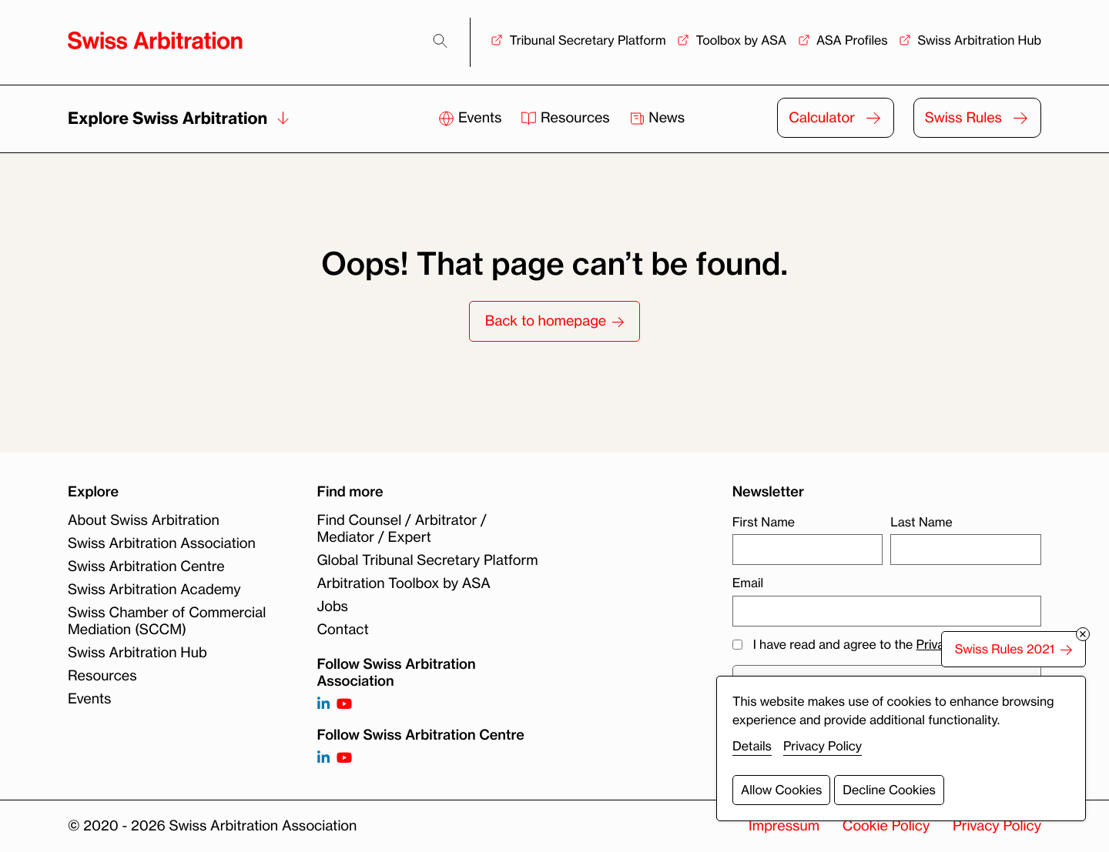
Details (752, 745)
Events (471, 117)
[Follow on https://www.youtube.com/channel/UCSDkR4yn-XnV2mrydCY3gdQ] (344, 704)
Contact (343, 629)
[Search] (440, 41)
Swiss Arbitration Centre (146, 566)
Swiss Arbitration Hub (979, 40)
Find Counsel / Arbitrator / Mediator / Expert (402, 529)
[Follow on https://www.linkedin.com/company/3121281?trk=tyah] (323, 704)
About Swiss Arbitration (143, 520)
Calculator (822, 117)
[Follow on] (323, 758)
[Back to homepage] (155, 40)
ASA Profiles (852, 40)
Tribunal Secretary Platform (587, 40)
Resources (567, 117)
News (657, 117)
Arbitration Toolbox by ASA (404, 583)
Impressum (784, 825)
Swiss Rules (963, 117)
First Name (763, 522)
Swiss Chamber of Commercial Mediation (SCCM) (167, 621)
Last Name (921, 522)
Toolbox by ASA (740, 40)
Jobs (332, 606)
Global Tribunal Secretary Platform (427, 560)
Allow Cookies (781, 789)
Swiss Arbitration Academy (154, 589)
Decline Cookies (889, 789)
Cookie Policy (886, 825)
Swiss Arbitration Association (162, 543)
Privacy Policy (997, 825)
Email (747, 582)
